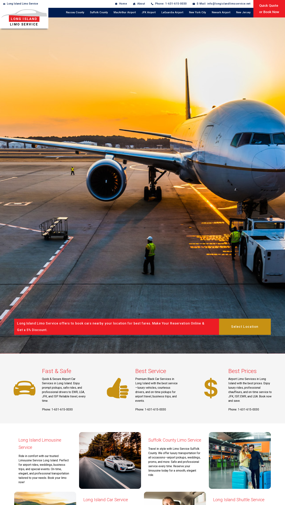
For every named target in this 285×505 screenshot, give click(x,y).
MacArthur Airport (125, 12)
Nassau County (75, 12)
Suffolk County (99, 12)
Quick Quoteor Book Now (269, 8)
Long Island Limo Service (22, 3)
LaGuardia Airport (172, 12)
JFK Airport (149, 12)
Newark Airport (221, 12)
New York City (197, 12)
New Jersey (243, 12)
